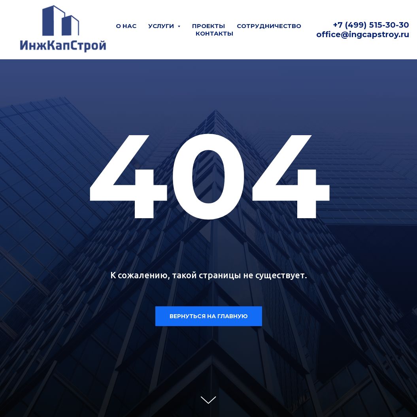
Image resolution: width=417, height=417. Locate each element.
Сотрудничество (269, 26)
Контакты (214, 33)
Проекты (208, 26)
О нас (126, 26)
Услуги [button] (161, 26)
